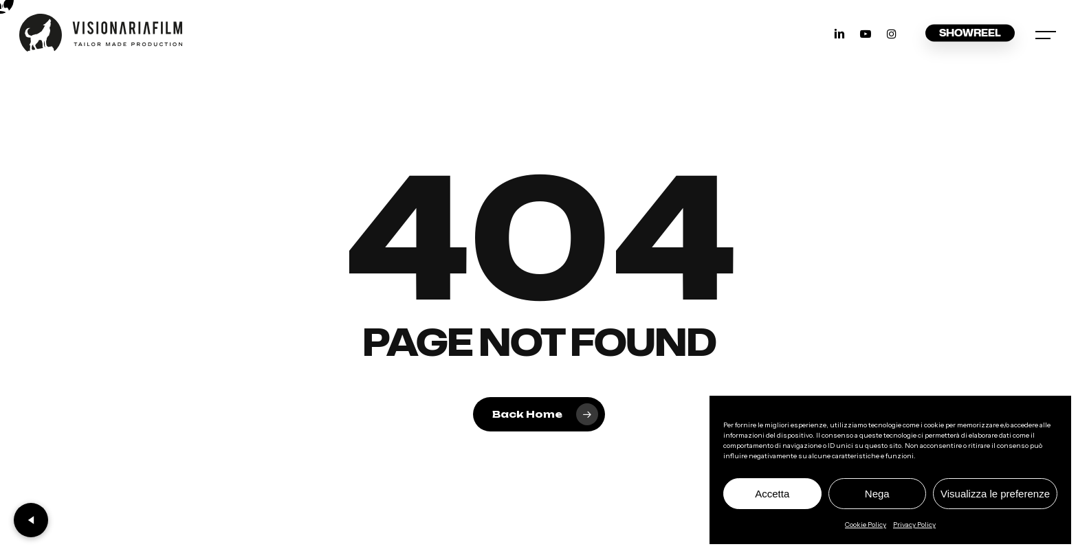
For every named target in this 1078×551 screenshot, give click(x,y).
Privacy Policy (914, 524)
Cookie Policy (865, 524)
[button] (1047, 32)
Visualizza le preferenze (995, 493)
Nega (877, 493)
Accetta (772, 493)
